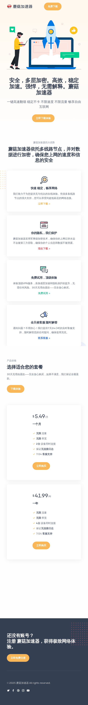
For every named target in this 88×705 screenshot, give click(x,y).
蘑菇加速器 (22, 682)
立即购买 (41, 465)
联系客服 (43, 338)
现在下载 (43, 248)
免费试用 (43, 293)
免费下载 (53, 6)
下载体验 (16, 388)
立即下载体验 (43, 118)
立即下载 (43, 203)
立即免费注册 (18, 657)
